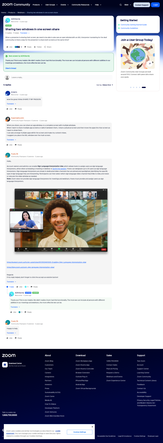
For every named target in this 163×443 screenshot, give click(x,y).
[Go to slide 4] (139, 87)
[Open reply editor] (58, 77)
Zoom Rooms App (82, 365)
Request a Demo (112, 373)
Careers (48, 373)
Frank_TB (14, 154)
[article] (58, 101)
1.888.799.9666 (9, 415)
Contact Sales (111, 365)
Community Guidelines (129, 28)
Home (3, 12)
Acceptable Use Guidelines (106, 436)
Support (141, 355)
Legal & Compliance (125, 436)
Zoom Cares (49, 396)
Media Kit (48, 400)
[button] (25, 33)
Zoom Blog (49, 361)
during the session (59, 169)
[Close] (92, 426)
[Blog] (3, 430)
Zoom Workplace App (84, 361)
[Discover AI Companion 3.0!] (132, 62)
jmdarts (14, 92)
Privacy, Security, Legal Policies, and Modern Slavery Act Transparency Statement (149, 403)
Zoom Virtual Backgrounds (86, 388)
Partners (48, 380)
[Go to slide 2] (134, 87)
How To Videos (50, 404)
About (48, 355)
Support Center (143, 369)
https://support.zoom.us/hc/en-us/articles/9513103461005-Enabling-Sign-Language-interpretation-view (46, 262)
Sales (109, 355)
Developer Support (144, 396)
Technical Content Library (147, 380)
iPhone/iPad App (82, 380)
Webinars (21, 12)
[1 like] (26, 287)
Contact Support (141, 5)
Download (81, 355)
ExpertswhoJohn (17, 118)
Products (11, 12)
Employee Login (153, 436)
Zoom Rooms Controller (85, 369)
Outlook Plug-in (81, 377)
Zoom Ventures (51, 412)
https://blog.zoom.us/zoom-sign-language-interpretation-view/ (30, 267)
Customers (49, 365)
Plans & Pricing (112, 369)
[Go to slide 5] (144, 87)
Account (140, 365)
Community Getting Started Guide (134, 25)
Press (47, 388)
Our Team (48, 369)
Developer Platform (52, 408)
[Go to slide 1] (131, 87)
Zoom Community (144, 377)
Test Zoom (141, 361)
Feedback (141, 384)
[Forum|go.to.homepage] (16, 4)
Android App (80, 384)
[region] (49, 431)
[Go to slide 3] (137, 87)
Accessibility (141, 392)
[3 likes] (18, 47)
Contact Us (141, 388)
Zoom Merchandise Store (54, 416)
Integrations (49, 377)
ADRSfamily (15, 19)
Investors (48, 384)
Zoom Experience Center (116, 380)
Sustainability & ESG (52, 392)
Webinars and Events (114, 377)
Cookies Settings (139, 436)
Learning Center (143, 373)
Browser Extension (83, 373)
